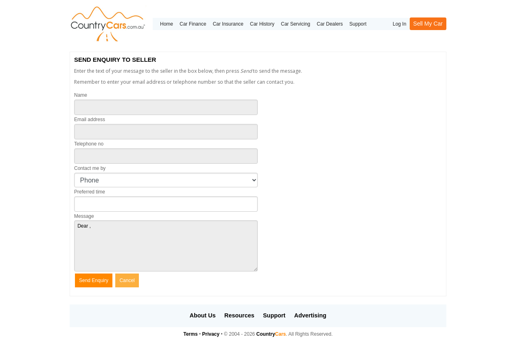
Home (166, 24)
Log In (399, 24)
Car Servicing (295, 24)
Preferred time (89, 192)
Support (358, 24)
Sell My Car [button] (428, 23)
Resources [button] (239, 315)
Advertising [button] (310, 315)
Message (84, 216)
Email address (89, 119)
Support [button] (274, 315)
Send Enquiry (93, 280)
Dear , (166, 245)
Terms (190, 334)
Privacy (211, 334)
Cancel (126, 280)
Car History (262, 24)
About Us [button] (203, 315)
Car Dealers (330, 24)
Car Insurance (228, 24)
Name (80, 95)
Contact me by (89, 168)
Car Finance (193, 24)
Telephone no (88, 144)
